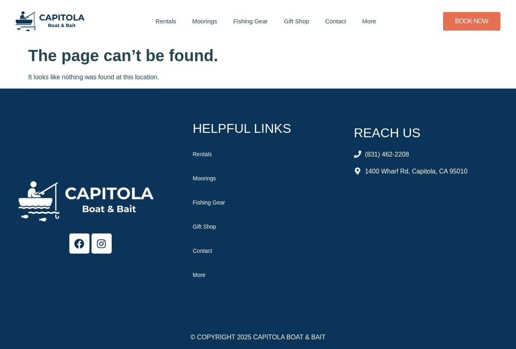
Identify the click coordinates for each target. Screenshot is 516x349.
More (369, 21)
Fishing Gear (250, 21)
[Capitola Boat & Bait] (426, 245)
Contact (335, 21)
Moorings (204, 21)
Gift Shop (296, 21)
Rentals (166, 21)
